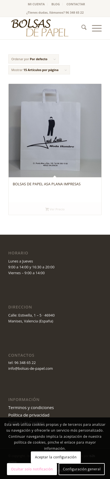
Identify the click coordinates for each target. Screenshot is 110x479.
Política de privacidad (28, 415)
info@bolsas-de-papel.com (30, 368)
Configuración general (82, 469)
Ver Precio (54, 209)
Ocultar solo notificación (32, 469)
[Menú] (94, 28)
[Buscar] (81, 28)
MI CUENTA (36, 4)
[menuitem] (36, 4)
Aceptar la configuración (56, 457)
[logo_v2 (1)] (45, 28)
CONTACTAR (75, 4)
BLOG (55, 4)
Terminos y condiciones (31, 407)
